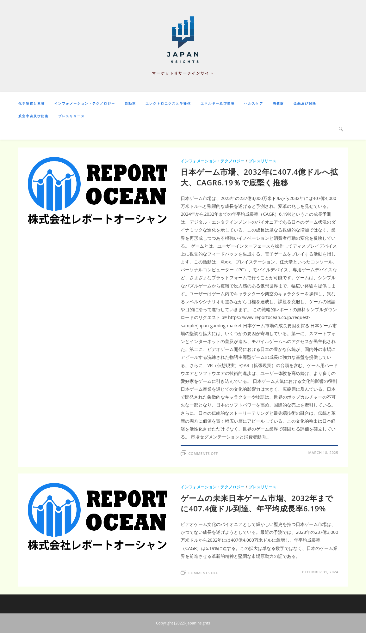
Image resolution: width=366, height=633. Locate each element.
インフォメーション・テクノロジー (213, 161)
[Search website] (341, 128)
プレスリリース (262, 161)
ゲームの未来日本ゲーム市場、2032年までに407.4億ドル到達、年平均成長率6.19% (257, 503)
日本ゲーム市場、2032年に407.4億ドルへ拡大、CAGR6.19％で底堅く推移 (259, 177)
